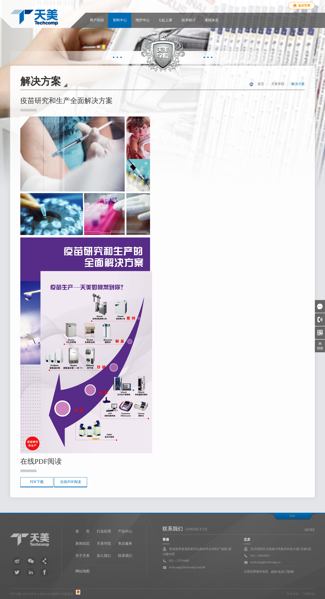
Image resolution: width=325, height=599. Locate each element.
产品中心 (125, 531)
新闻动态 (82, 543)
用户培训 (97, 20)
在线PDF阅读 (70, 482)
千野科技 (309, 594)
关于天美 (82, 556)
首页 (260, 84)
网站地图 (82, 571)
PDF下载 (37, 482)
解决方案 (298, 84)
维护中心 (143, 20)
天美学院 (277, 84)
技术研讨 (189, 20)
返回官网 (304, 5)
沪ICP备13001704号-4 (24, 594)
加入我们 (104, 556)
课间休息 (211, 20)
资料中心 (120, 20)
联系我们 (125, 556)
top (292, 516)
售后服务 (125, 543)
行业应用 (104, 531)
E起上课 (165, 20)
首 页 (82, 531)
